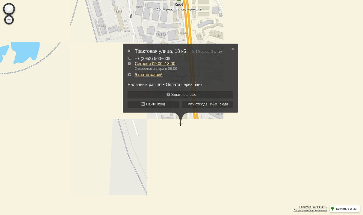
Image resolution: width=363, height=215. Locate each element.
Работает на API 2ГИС (313, 206)
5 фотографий (149, 74)
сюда (224, 104)
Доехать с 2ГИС (346, 208)
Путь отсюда (197, 104)
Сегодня (155, 63)
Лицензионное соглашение (310, 210)
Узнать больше (183, 95)
